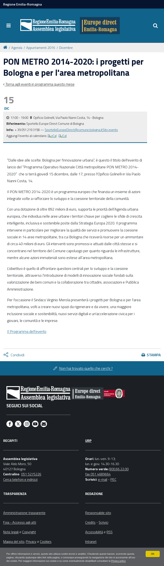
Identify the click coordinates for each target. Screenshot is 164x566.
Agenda (16, 47)
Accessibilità (94, 531)
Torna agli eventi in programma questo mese (40, 84)
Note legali (11, 531)
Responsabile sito (98, 512)
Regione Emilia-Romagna (22, 4)
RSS (110, 531)
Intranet (91, 541)
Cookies (45, 541)
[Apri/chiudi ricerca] (155, 25)
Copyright (29, 531)
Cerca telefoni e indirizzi (20, 479)
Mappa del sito (13, 541)
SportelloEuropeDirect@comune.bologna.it (73, 129)
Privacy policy (29, 560)
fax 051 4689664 (98, 474)
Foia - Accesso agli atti (19, 522)
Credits (90, 522)
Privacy (31, 541)
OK (152, 549)
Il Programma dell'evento (26, 331)
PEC (113, 479)
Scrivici (103, 522)
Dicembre (66, 47)
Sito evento (110, 129)
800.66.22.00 (119, 468)
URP (88, 440)
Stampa (154, 355)
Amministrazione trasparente (24, 512)
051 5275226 (31, 474)
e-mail (102, 479)
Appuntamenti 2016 (40, 47)
